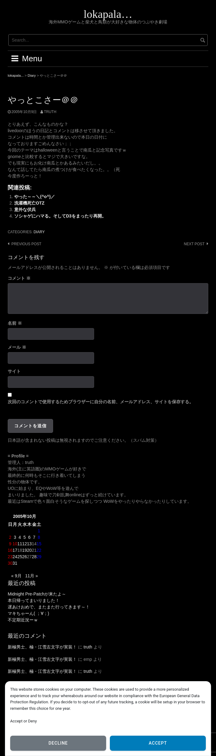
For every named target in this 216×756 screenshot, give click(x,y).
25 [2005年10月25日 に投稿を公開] (19, 556)
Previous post (26, 244)
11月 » (31, 575)
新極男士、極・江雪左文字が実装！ (42, 646)
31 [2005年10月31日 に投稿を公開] (15, 563)
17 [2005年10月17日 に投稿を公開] (15, 550)
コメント (19, 278)
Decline (58, 743)
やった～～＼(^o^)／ (34, 196)
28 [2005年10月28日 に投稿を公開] (34, 556)
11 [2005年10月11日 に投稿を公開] (19, 543)
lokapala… (108, 14)
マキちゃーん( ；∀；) (28, 613)
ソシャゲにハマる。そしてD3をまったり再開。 (60, 215)
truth (50, 112)
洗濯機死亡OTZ (29, 203)
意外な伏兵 (25, 209)
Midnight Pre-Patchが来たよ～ (37, 593)
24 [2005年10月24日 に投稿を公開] (15, 556)
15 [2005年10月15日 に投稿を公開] (38, 543)
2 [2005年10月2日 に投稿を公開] (10, 537)
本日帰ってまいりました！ (34, 600)
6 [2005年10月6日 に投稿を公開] (29, 537)
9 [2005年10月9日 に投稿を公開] (10, 543)
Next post (194, 244)
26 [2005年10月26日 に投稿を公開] (24, 556)
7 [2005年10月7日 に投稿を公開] (34, 537)
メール (17, 347)
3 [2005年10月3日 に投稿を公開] (15, 537)
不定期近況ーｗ (23, 619)
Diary (39, 232)
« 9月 (16, 575)
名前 (15, 323)
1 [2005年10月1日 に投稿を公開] (39, 530)
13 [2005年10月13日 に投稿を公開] (29, 543)
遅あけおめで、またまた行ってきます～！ (49, 606)
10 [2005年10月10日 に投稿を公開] (15, 543)
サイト (14, 371)
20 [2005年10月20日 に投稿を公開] (29, 550)
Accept (158, 743)
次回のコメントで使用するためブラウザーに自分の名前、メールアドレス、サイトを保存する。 (100, 401)
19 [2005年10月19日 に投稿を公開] (24, 550)
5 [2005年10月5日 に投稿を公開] (24, 537)
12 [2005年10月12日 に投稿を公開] (24, 543)
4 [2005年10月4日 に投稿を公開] (20, 537)
